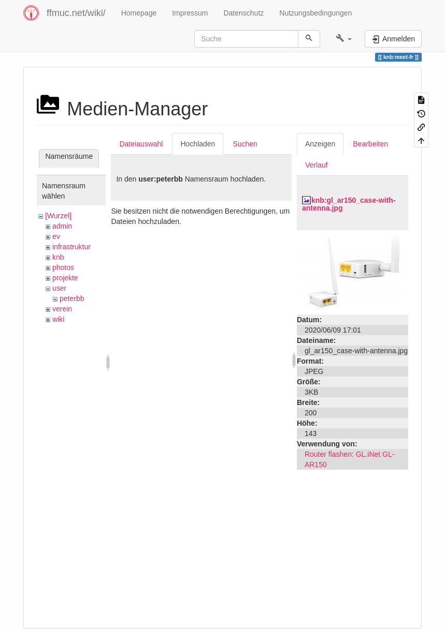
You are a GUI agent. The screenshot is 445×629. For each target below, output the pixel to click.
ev (56, 236)
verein (62, 309)
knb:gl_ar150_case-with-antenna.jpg (349, 204)
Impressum (190, 13)
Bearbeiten (370, 144)
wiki (58, 319)
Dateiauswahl (141, 144)
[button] (344, 39)
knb (58, 257)
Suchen (245, 144)
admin (62, 226)
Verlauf (316, 165)
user (59, 288)
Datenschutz (243, 13)
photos (63, 267)
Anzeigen (320, 144)
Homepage (139, 13)
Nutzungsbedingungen (315, 13)
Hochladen (197, 144)
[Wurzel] (58, 216)
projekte (65, 278)
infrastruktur (71, 247)
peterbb (72, 298)
